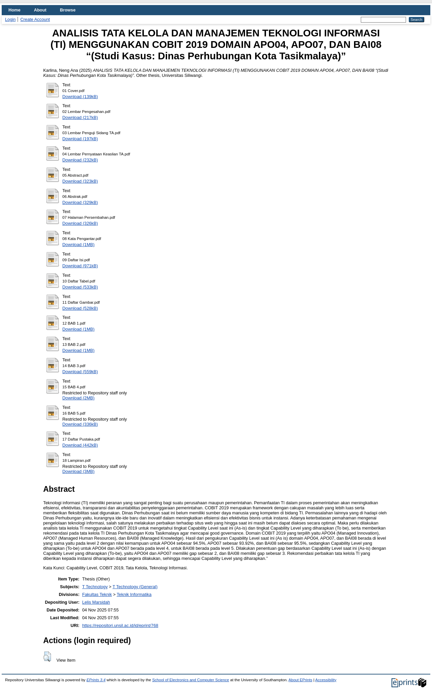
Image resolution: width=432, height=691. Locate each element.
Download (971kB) (80, 265)
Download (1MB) (78, 244)
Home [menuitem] (14, 9)
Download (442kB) (80, 445)
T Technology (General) (134, 586)
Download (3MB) (78, 471)
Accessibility (325, 680)
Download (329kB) (80, 202)
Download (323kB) (80, 181)
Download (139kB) (80, 96)
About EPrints (300, 680)
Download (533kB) (80, 287)
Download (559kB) (80, 371)
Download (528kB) (80, 308)
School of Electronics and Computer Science (190, 680)
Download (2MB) (78, 397)
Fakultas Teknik (97, 594)
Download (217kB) (80, 117)
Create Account (35, 19)
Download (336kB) (80, 424)
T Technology (95, 586)
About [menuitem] (40, 9)
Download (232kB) (80, 159)
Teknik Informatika (134, 594)
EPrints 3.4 (95, 680)
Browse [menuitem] (68, 9)
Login (10, 19)
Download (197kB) (80, 138)
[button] (47, 657)
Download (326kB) (80, 223)
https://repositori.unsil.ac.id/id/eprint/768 (120, 625)
